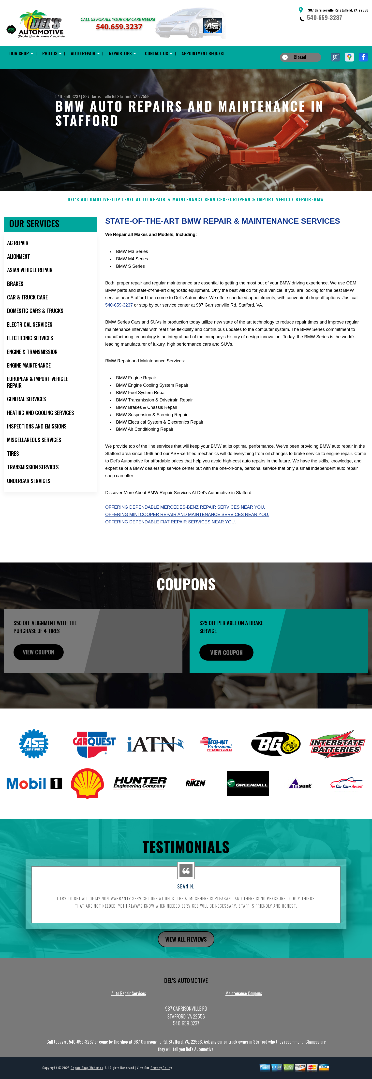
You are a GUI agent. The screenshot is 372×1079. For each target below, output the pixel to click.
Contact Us (156, 53)
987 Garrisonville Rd (99, 96)
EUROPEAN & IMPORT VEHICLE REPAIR (269, 223)
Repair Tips (120, 53)
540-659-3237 (324, 17)
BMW (319, 223)
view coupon (40, 676)
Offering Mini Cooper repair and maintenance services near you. (187, 538)
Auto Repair (83, 53)
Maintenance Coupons (243, 1017)
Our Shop (19, 53)
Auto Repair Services (128, 1017)
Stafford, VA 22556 (133, 96)
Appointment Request (203, 53)
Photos (49, 53)
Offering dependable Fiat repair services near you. (170, 546)
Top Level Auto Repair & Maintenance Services (168, 223)
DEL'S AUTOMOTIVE (88, 223)
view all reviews (186, 963)
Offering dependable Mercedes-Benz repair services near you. (185, 531)
